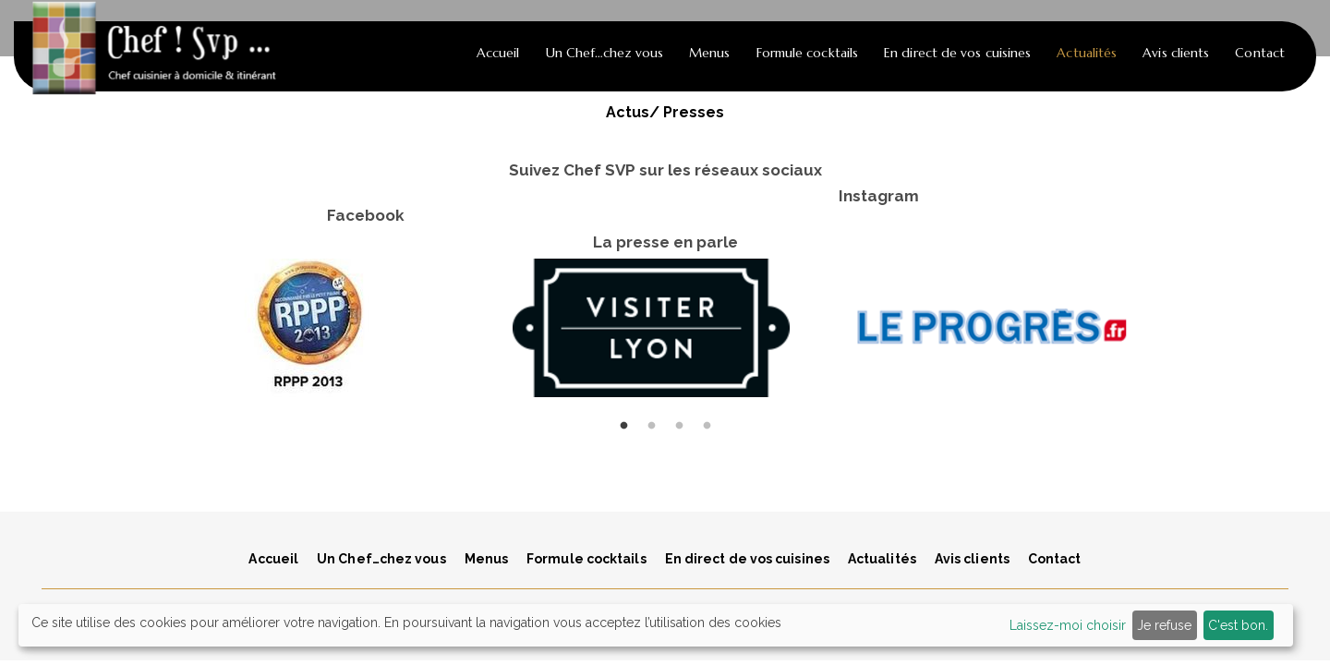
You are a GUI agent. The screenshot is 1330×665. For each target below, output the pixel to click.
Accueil (498, 52)
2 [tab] (651, 416)
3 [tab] (679, 416)
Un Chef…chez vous (605, 52)
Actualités (1087, 52)
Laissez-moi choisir (1068, 625)
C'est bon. (1238, 625)
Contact (1260, 52)
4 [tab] (706, 416)
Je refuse (1164, 625)
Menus (709, 52)
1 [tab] (623, 416)
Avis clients (1176, 52)
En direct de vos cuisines (957, 52)
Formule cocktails (807, 52)
